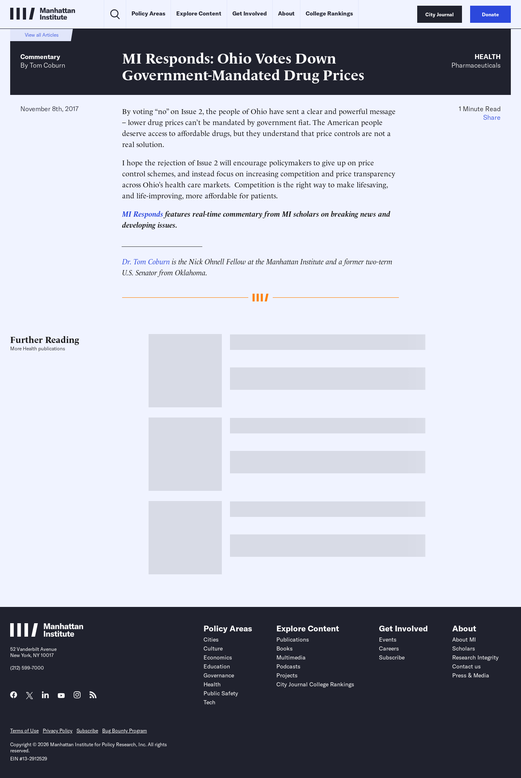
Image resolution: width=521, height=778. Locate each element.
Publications (292, 639)
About (286, 13)
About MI (464, 639)
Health (488, 57)
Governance (219, 675)
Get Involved (249, 13)
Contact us (466, 666)
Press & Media (470, 675)
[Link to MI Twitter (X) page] (29, 696)
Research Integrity (475, 657)
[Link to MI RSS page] (93, 697)
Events (387, 639)
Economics (218, 657)
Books (284, 648)
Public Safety (221, 693)
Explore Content (198, 13)
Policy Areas (148, 13)
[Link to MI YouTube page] (61, 696)
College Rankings (329, 13)
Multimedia (291, 657)
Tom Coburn (47, 65)
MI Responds (142, 213)
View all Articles (42, 35)
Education (217, 666)
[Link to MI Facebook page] (13, 697)
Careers (389, 648)
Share (492, 117)
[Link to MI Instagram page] (77, 697)
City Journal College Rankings (315, 684)
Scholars (463, 648)
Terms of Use (24, 730)
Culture (213, 648)
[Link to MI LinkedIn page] (45, 697)
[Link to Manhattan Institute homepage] (46, 634)
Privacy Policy (57, 730)
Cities (211, 639)
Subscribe (392, 657)
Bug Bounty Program (124, 730)
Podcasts (288, 666)
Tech (209, 702)
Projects (287, 675)
